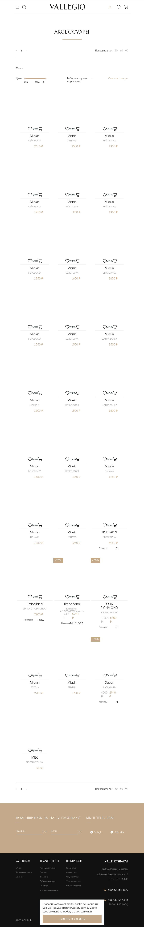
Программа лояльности (71, 869)
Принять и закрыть (72, 918)
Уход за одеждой (73, 880)
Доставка (44, 876)
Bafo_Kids (117, 831)
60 (121, 50)
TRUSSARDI (109, 532)
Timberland (35, 603)
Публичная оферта (48, 880)
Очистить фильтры (118, 78)
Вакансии (20, 876)
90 (126, 50)
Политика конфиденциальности (49, 887)
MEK (34, 756)
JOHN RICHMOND (109, 605)
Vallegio (96, 831)
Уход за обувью (72, 876)
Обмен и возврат (73, 885)
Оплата (43, 871)
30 (116, 50)
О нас (18, 867)
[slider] (24, 78)
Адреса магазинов (24, 871)
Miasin (34, 136)
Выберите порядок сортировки (77, 80)
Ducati (109, 682)
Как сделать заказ (47, 867)
